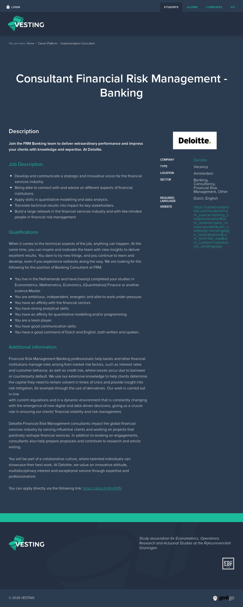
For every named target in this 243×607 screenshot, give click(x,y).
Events (102, 23)
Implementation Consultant (78, 43)
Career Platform (130, 23)
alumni (192, 7)
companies (214, 7)
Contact (158, 23)
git (233, 7)
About (178, 23)
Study (196, 23)
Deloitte (200, 160)
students (171, 7)
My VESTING (220, 23)
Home (83, 23)
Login (15, 7)
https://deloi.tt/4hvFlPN (102, 488)
